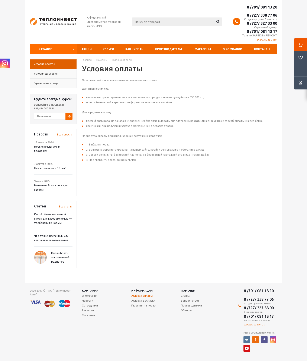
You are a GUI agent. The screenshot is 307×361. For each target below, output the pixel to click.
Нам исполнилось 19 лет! (50, 168)
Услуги (108, 48)
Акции (86, 48)
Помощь (188, 290)
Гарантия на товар (143, 305)
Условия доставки (143, 300)
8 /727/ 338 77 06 (262, 15)
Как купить (134, 48)
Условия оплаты (142, 295)
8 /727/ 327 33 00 (262, 23)
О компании (232, 48)
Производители (168, 48)
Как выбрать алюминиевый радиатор (60, 257)
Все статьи (65, 206)
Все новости (64, 134)
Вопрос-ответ (190, 300)
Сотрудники (90, 305)
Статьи (185, 295)
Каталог (45, 48)
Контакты (262, 48)
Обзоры (186, 310)
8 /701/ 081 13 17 (262, 31)
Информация (142, 290)
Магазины (203, 48)
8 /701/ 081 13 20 (262, 7)
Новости (87, 300)
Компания (90, 290)
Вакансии (88, 310)
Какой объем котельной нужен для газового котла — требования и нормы (53, 218)
